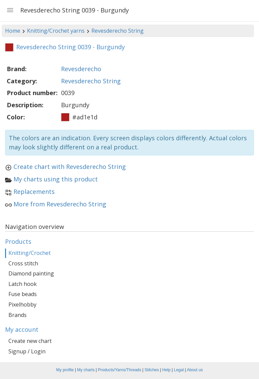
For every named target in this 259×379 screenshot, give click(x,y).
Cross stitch (23, 263)
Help (166, 370)
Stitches (152, 370)
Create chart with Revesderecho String (69, 167)
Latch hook (22, 284)
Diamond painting (31, 273)
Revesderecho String (117, 30)
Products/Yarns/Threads (119, 370)
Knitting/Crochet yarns (56, 30)
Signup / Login (27, 351)
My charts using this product (55, 179)
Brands (17, 315)
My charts (85, 370)
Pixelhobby (22, 304)
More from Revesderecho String (59, 204)
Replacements (34, 191)
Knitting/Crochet (29, 253)
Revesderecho (81, 69)
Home (12, 30)
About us (195, 370)
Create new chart (30, 341)
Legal (179, 370)
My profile (65, 370)
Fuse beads (22, 294)
